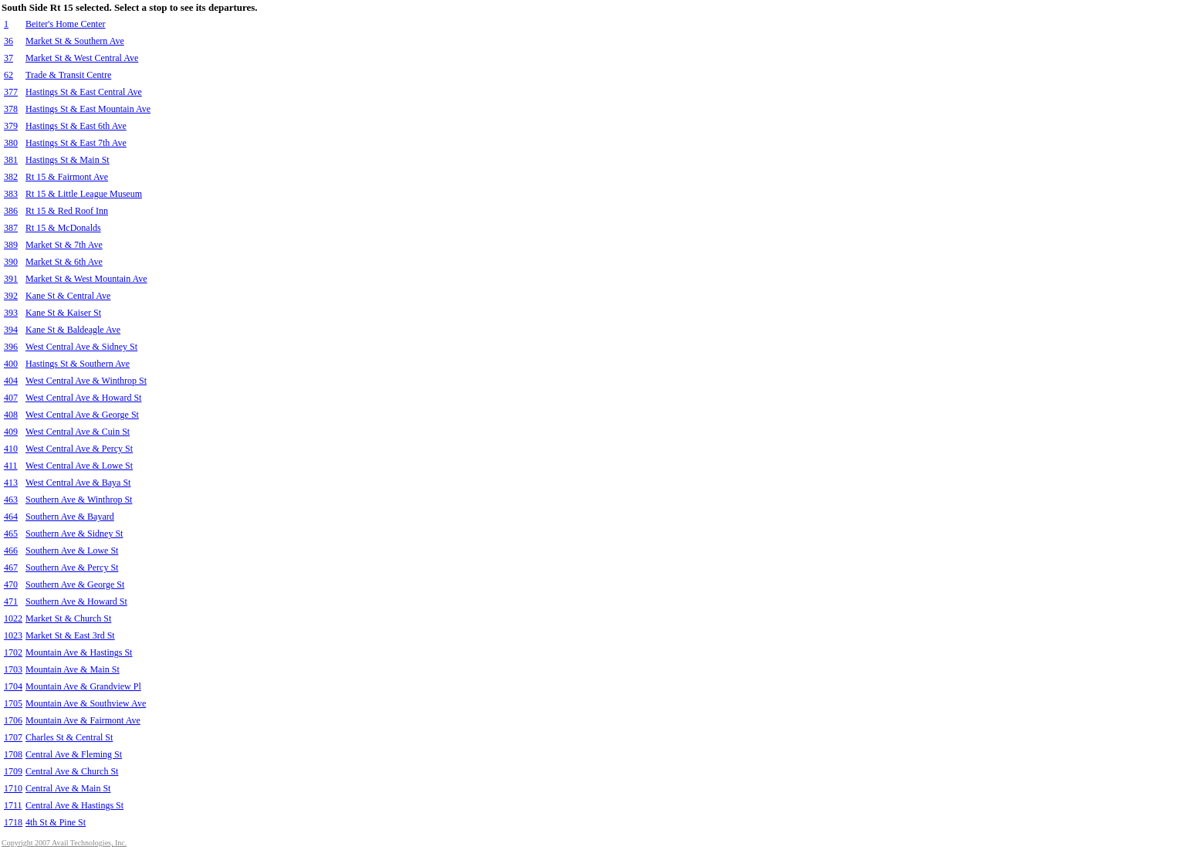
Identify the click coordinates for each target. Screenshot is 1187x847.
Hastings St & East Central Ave (83, 91)
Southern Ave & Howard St (76, 601)
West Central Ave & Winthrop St (86, 380)
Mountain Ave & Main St (72, 669)
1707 (13, 737)
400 (11, 363)
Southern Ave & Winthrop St (78, 499)
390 (11, 261)
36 (8, 41)
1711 (13, 805)
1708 (13, 754)
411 (11, 465)
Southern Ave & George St (74, 584)
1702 (13, 652)
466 (11, 550)
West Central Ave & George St (82, 414)
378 (11, 108)
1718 (13, 822)
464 (11, 516)
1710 (13, 788)
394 (11, 329)
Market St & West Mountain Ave (86, 278)
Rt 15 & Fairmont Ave (66, 176)
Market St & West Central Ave (81, 58)
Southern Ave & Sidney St (74, 533)
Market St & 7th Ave (64, 244)
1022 (13, 618)
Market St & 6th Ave (64, 261)
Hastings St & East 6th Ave (76, 125)
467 (11, 567)
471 (11, 601)
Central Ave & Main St (67, 788)
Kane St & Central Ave (67, 295)
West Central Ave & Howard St (83, 397)
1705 (13, 703)
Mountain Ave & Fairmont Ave (82, 720)
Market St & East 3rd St (70, 635)
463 (11, 499)
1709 (13, 771)
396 (11, 346)
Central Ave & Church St (71, 771)
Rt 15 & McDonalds (63, 227)
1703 (13, 669)
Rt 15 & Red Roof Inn (66, 210)
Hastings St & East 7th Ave (76, 142)
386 (11, 210)
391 (11, 278)
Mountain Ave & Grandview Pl (83, 686)
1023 (13, 635)
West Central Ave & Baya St (77, 482)
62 (8, 74)
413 (11, 482)
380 (11, 142)
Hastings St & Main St (67, 159)
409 (11, 431)
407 (11, 397)
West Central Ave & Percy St (79, 448)
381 (11, 159)
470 (11, 584)
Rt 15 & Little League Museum (83, 193)
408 (11, 414)
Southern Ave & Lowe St (71, 550)
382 (11, 176)
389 (11, 244)
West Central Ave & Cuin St (77, 431)
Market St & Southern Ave (74, 41)
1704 (13, 686)
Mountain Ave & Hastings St (78, 652)
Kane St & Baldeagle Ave (72, 329)
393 (11, 312)
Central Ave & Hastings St (74, 805)
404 (11, 380)
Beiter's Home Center (65, 24)
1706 (13, 720)
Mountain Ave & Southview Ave (85, 703)
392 (11, 295)
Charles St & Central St (69, 737)
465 (11, 533)
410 (11, 448)
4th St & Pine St (55, 822)
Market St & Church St (68, 618)
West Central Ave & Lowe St (79, 465)
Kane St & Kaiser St (63, 312)
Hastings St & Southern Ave (77, 363)
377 (11, 91)
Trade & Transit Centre (68, 74)
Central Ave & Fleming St (73, 754)
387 (11, 227)
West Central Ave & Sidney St (81, 346)
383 (11, 193)
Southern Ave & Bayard (69, 516)
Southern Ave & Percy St (71, 567)
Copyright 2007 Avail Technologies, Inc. (64, 843)
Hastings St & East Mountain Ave (87, 108)
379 (11, 125)
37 (8, 58)
